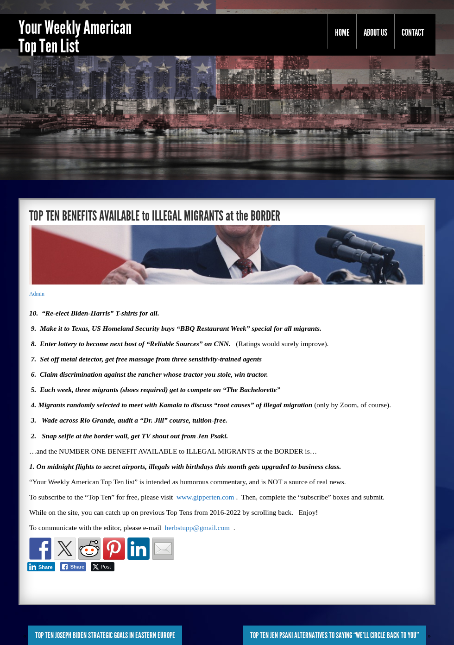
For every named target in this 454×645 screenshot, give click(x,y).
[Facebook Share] (73, 566)
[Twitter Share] (102, 566)
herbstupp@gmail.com (197, 527)
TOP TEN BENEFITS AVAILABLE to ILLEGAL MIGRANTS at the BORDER (154, 216)
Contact (413, 32)
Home (342, 32)
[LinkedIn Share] (41, 566)
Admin (36, 294)
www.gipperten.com (205, 497)
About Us (375, 32)
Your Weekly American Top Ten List (75, 37)
